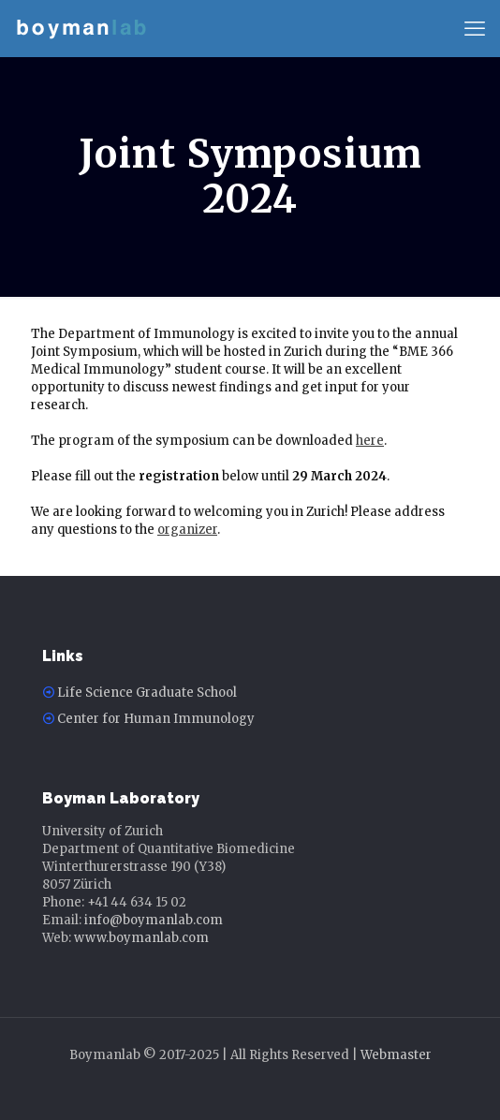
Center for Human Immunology (156, 719)
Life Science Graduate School (147, 692)
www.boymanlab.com (141, 938)
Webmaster (396, 1055)
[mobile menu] (475, 28)
